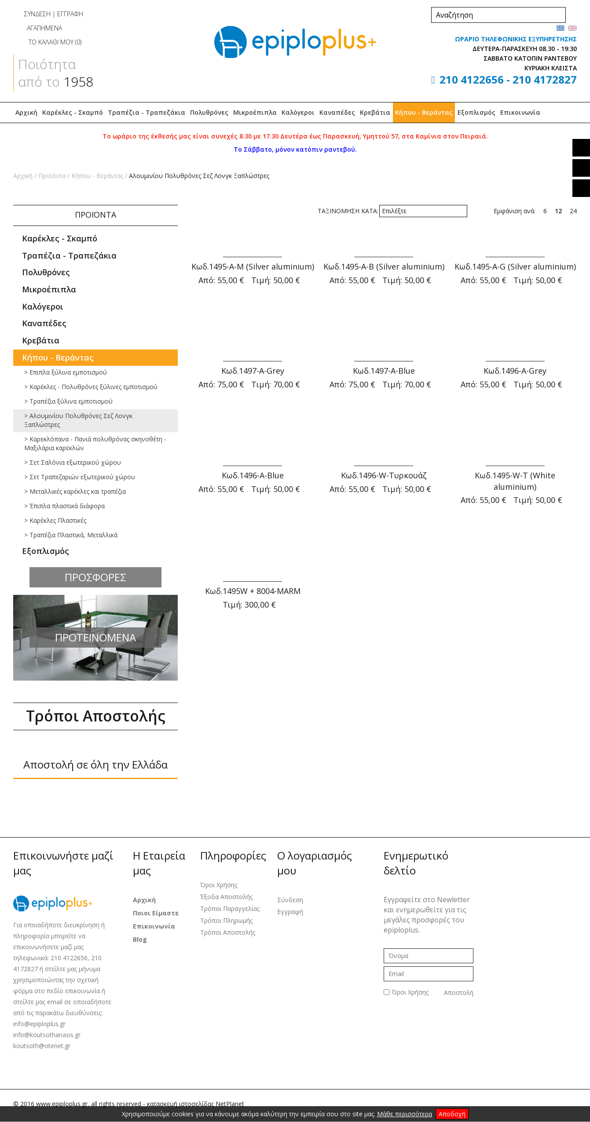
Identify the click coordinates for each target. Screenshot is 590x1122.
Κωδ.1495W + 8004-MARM (252, 591)
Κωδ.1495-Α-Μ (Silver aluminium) (252, 266)
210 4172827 (545, 79)
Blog (140, 939)
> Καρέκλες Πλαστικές (55, 520)
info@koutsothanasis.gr (47, 1035)
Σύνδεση (290, 900)
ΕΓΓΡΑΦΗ (70, 14)
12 (558, 211)
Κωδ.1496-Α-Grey (515, 370)
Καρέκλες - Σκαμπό (72, 112)
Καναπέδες (337, 112)
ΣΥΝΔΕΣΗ (37, 14)
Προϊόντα (52, 175)
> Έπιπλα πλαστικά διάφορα (64, 506)
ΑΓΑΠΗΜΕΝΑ (37, 28)
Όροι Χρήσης (218, 885)
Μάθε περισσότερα (404, 1114)
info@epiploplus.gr (39, 1024)
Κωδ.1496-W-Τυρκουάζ (384, 475)
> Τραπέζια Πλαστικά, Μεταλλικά (70, 535)
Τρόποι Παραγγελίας (230, 908)
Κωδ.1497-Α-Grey (252, 370)
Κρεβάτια (375, 112)
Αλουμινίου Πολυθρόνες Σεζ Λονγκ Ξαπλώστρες (199, 175)
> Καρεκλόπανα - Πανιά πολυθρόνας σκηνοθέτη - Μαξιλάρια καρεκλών (95, 443)
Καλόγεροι (298, 112)
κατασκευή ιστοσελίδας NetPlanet (195, 1104)
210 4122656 (472, 79)
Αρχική (26, 112)
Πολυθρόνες (209, 112)
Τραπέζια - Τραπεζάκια (146, 112)
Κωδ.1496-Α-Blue (253, 475)
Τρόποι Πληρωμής (226, 920)
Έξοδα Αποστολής (226, 896)
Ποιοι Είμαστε (156, 913)
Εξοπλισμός (476, 112)
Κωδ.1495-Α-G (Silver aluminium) (515, 266)
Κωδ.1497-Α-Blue (384, 370)
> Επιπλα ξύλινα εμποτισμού (65, 372)
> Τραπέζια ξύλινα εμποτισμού (68, 401)
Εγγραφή (290, 911)
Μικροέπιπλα (255, 112)
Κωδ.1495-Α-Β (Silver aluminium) (383, 266)
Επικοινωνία (520, 112)
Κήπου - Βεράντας (424, 112)
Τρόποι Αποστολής (227, 932)
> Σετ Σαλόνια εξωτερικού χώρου (72, 462)
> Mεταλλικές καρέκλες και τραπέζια (75, 491)
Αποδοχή (452, 1114)
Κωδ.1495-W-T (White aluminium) (515, 481)
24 (573, 211)
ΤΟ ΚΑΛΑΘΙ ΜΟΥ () (47, 42)
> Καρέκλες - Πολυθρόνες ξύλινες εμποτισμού (91, 386)
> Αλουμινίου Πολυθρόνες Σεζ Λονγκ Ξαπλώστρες (78, 420)
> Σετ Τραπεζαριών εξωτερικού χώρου (79, 477)
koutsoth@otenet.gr (41, 1046)
